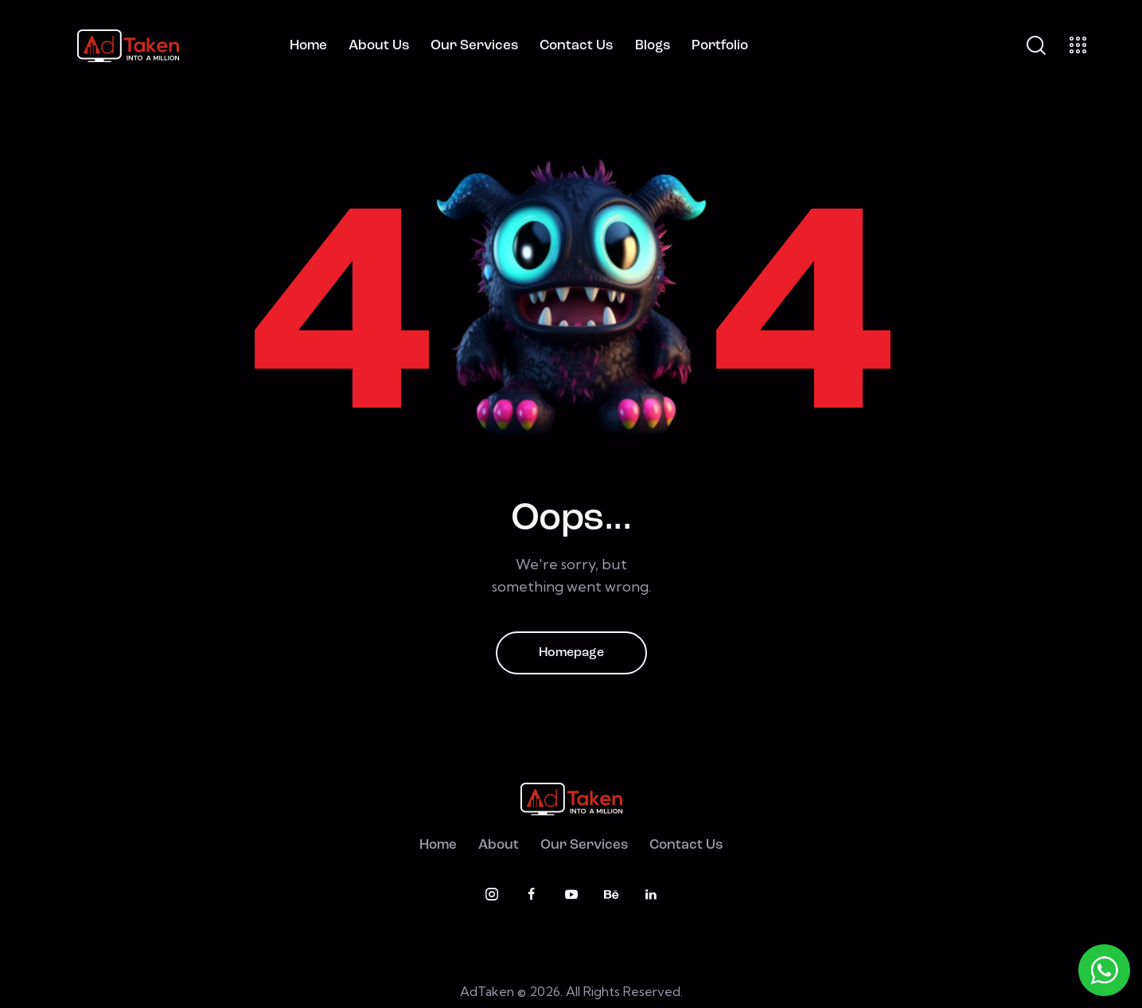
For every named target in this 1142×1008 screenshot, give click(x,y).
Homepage (571, 653)
